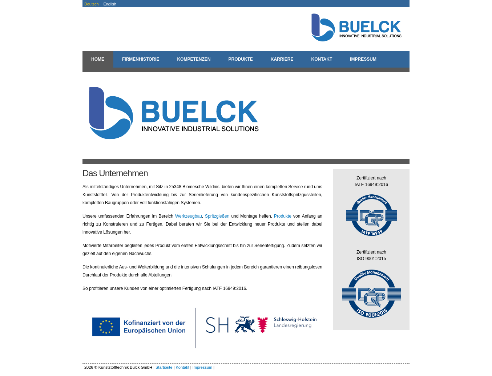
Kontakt (321, 59)
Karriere (282, 59)
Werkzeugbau (188, 216)
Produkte (240, 59)
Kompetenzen (193, 59)
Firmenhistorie (140, 59)
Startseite (164, 367)
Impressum (363, 59)
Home (97, 59)
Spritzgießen (217, 216)
